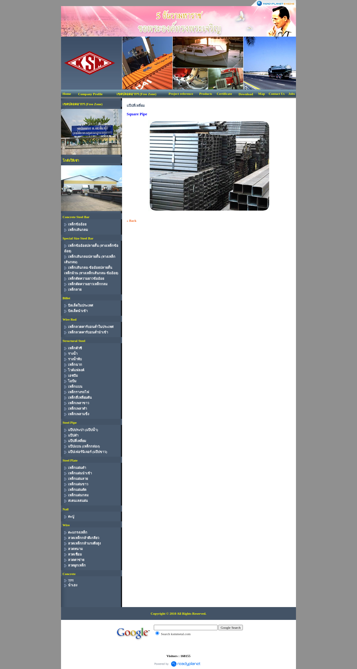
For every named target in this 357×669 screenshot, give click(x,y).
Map (261, 93)
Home (67, 93)
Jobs (291, 93)
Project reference (181, 93)
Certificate (224, 93)
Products (205, 93)
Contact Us (277, 93)
